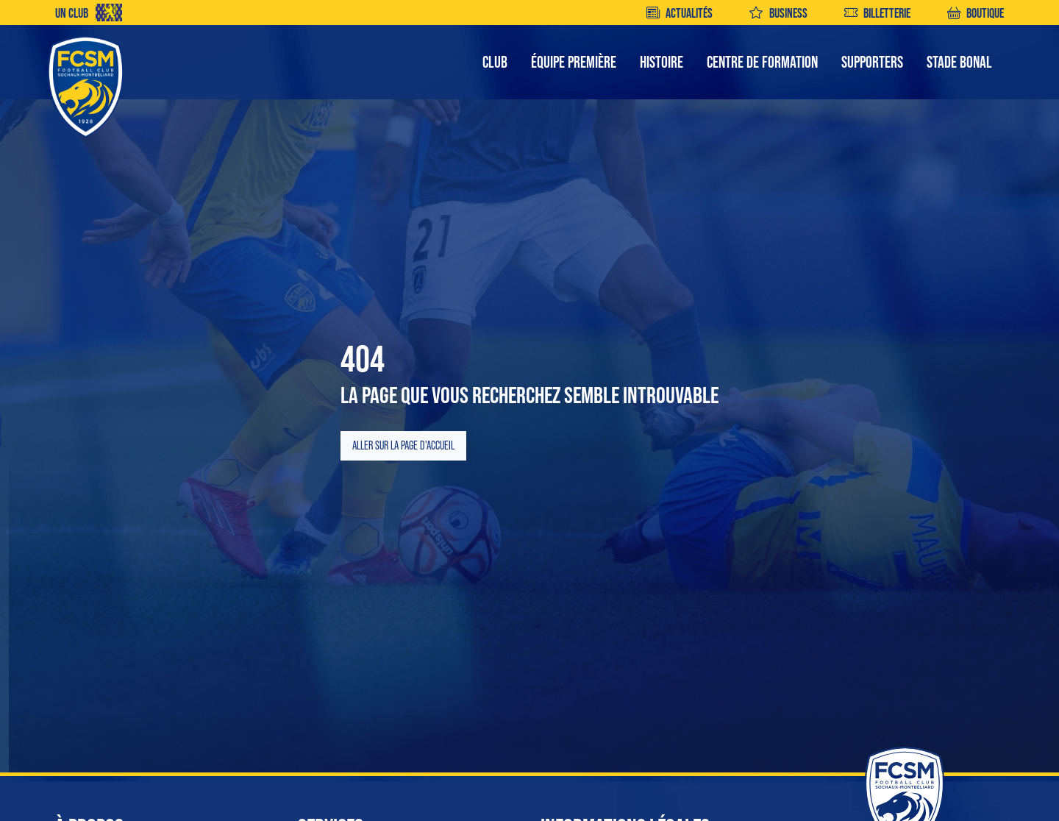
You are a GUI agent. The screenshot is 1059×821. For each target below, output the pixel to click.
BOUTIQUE (975, 13)
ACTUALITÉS (679, 13)
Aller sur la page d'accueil (403, 445)
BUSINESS (778, 13)
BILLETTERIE (877, 13)
